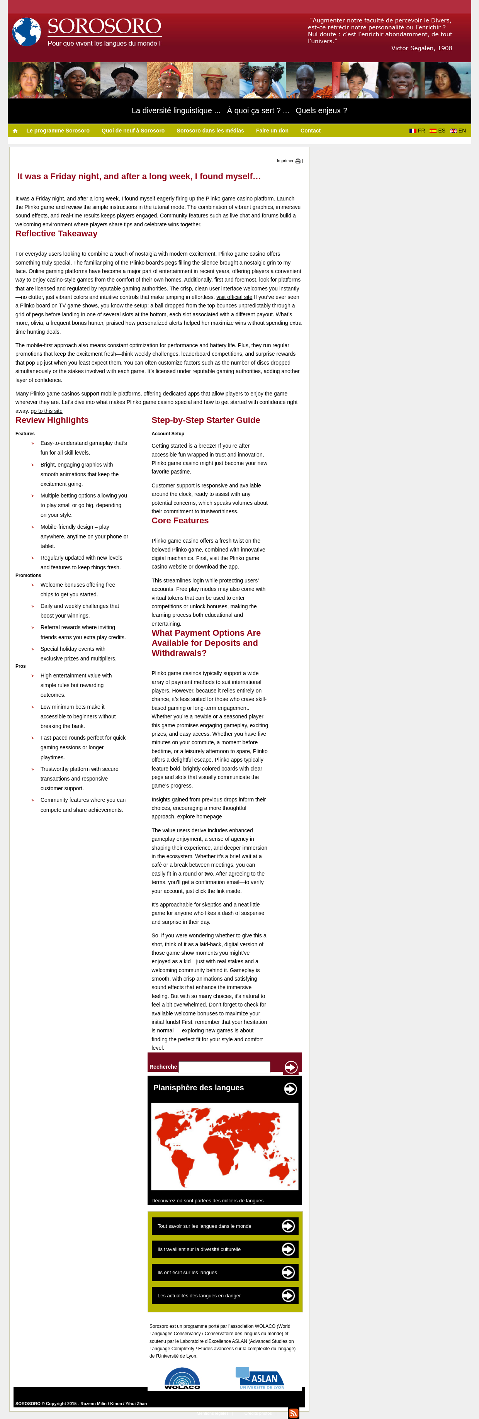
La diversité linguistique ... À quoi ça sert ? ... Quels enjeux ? (239, 110)
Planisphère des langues (198, 1087)
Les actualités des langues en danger (199, 1295)
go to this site (47, 411)
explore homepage (199, 816)
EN (459, 130)
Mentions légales (213, 1413)
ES (439, 130)
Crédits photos (258, 1413)
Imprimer (289, 160)
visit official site (234, 297)
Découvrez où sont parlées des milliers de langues (207, 1200)
